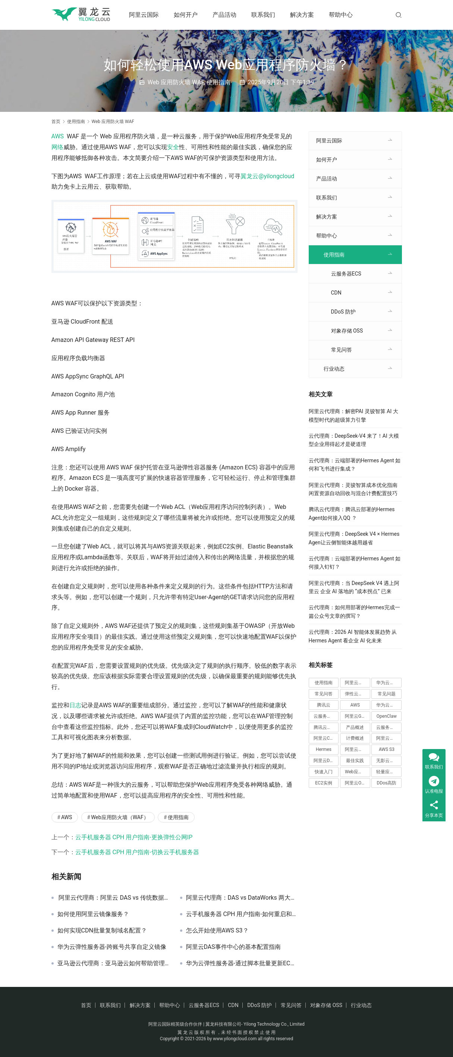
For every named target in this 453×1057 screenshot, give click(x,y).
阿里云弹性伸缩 (357, 749)
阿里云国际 (146, 14)
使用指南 (218, 82)
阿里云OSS (356, 783)
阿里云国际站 (357, 682)
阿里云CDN (325, 738)
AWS (57, 136)
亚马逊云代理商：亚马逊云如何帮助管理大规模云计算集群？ (113, 963)
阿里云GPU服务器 (357, 716)
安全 (173, 147)
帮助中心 (343, 14)
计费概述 (355, 738)
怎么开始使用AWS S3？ (217, 930)
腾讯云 (323, 705)
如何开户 (188, 14)
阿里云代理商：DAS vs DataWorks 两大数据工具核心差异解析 (242, 897)
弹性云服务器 (357, 693)
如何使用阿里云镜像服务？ (93, 914)
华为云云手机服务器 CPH (389, 705)
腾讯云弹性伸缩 (326, 727)
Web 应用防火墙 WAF (176, 82)
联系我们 (265, 14)
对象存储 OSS (347, 331)
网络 (57, 147)
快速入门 (324, 771)
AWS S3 (386, 749)
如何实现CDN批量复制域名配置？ (102, 930)
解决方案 (304, 14)
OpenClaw (387, 716)
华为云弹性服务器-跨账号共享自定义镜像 (111, 947)
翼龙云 (249, 176)
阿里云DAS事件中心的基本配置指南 (233, 947)
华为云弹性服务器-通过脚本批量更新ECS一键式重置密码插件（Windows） (242, 963)
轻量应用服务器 (389, 771)
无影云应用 (387, 760)
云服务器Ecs (388, 727)
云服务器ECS (346, 274)
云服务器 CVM (326, 716)
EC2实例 (323, 783)
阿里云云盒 (387, 738)
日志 (75, 705)
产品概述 (355, 727)
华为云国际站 (389, 682)
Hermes (323, 749)
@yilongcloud (276, 176)
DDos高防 (387, 783)
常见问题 (387, 693)
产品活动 (227, 14)
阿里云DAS (325, 760)
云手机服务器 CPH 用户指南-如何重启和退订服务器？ (242, 914)
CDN (336, 293)
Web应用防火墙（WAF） (120, 817)
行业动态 (334, 369)
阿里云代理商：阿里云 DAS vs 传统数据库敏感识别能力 (113, 897)
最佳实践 (355, 760)
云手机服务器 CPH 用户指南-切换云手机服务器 (137, 852)
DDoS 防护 (343, 312)
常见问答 (341, 350)
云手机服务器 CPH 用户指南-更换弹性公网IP (134, 837)
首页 (55, 121)
